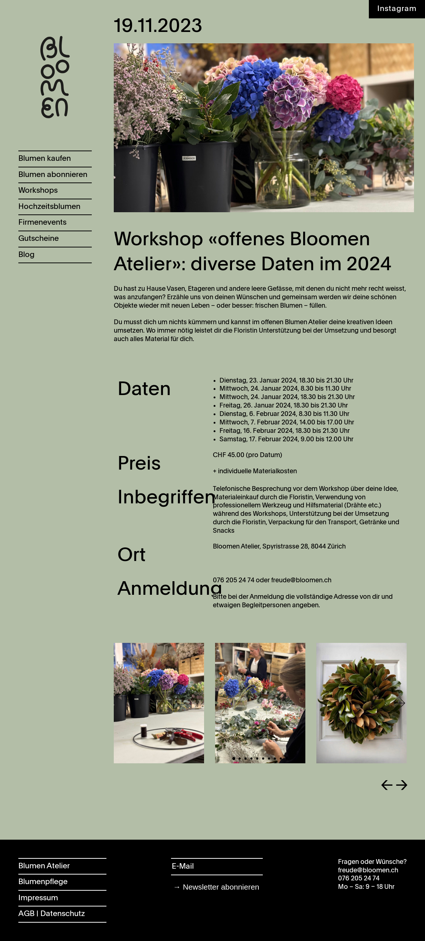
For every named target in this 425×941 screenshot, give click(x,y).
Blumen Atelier (44, 866)
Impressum (38, 898)
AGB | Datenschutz (51, 914)
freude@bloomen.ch (368, 870)
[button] (375, 703)
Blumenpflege (43, 882)
